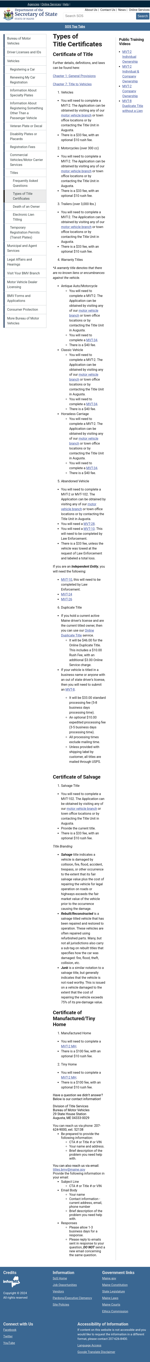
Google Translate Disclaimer (96, 1352)
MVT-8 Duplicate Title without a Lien (132, 106)
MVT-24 (66, 594)
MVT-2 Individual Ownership (130, 57)
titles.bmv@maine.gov (69, 1170)
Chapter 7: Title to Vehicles (72, 84)
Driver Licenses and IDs (24, 52)
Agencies (33, 4)
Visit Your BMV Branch (23, 273)
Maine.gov (109, 1278)
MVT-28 (89, 524)
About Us (91, 10)
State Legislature (113, 1291)
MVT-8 (70, 689)
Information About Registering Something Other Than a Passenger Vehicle (26, 110)
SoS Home (60, 1278)
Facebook (9, 1330)
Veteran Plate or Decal (26, 126)
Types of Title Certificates (22, 196)
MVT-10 (89, 529)
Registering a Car (22, 69)
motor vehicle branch (76, 115)
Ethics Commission (115, 1311)
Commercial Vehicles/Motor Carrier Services (26, 160)
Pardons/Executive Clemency (72, 1298)
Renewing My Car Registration (22, 79)
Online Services (51, 4)
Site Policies (61, 1304)
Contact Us (107, 10)
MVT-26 (66, 599)
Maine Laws (110, 1298)
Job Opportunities (65, 1285)
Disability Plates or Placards (23, 136)
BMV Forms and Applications (18, 298)
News (122, 10)
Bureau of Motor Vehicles (19, 41)
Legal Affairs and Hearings (19, 262)
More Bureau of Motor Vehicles (23, 320)
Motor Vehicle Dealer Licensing (22, 284)
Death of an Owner (26, 207)
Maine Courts (111, 1304)
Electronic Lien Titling (23, 217)
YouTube (9, 1343)
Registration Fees (22, 147)
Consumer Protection (22, 309)
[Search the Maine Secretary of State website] (85, 16)
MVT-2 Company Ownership (130, 91)
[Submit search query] (142, 16)
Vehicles (13, 61)
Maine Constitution (115, 1285)
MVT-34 (91, 340)
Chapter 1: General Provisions (74, 76)
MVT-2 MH (68, 1046)
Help (66, 4)
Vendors (58, 1291)
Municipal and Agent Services (22, 248)
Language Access (89, 1345)
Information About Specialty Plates (23, 92)
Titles (14, 173)
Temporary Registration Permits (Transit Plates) (25, 232)
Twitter (8, 1336)
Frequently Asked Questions (25, 183)
